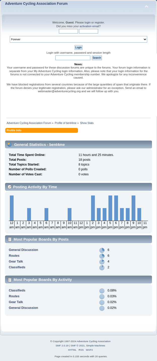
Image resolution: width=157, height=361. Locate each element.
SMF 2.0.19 (62, 345)
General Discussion (23, 250)
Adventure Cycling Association (93, 341)
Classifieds (17, 267)
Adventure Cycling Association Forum (36, 4)
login (88, 22)
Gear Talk (16, 261)
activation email (89, 26)
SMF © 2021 (78, 345)
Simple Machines (95, 345)
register (99, 22)
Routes (14, 255)
